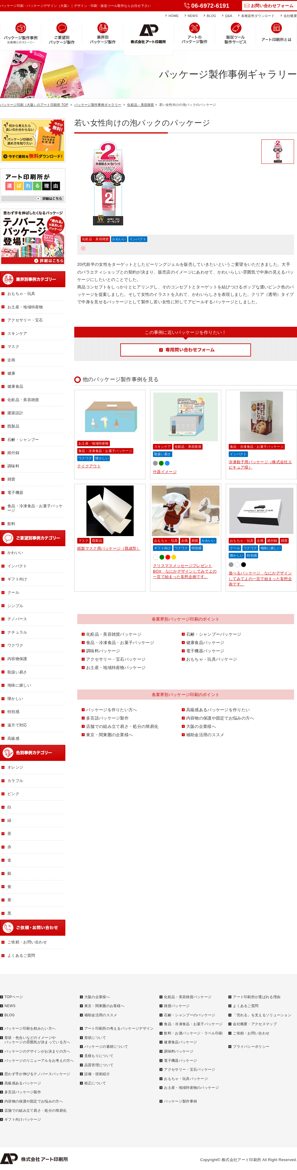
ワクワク (85, 458)
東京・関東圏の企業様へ (109, 734)
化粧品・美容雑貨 (140, 104)
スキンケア (162, 446)
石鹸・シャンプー (23, 439)
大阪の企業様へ (201, 726)
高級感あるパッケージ (22, 1083)
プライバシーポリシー (251, 1047)
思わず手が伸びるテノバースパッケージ (37, 1074)
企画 (184, 540)
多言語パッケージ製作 (107, 718)
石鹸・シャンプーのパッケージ (189, 1015)
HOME (173, 16)
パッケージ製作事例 (180, 1101)
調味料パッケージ (103, 650)
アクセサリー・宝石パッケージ (116, 659)
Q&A (228, 16)
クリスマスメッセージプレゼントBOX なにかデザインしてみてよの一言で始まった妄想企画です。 (185, 571)
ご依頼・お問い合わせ (27, 942)
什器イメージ (165, 471)
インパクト (137, 239)
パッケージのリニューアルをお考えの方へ (39, 1061)
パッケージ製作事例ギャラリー (97, 104)
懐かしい (102, 458)
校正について (95, 1083)
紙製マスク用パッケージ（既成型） (108, 548)
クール (235, 548)
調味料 (13, 466)
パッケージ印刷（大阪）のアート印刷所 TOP (34, 104)
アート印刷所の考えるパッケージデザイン (119, 1028)
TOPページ (13, 997)
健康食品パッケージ (205, 642)
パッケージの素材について (106, 1047)
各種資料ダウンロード (258, 16)
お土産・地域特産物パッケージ (116, 667)
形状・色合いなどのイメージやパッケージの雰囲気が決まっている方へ (37, 1040)
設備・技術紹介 (97, 1074)
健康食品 (15, 386)
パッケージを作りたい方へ (111, 709)
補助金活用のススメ (205, 734)
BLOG (211, 16)
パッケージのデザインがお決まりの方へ (37, 1051)
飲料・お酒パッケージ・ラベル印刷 (193, 1033)
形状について (95, 1038)
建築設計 (15, 413)
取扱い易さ (162, 454)
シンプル (15, 606)
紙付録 (272, 540)
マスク (83, 540)
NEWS (193, 16)
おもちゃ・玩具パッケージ (211, 659)
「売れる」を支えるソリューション (262, 1015)
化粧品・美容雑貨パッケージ (113, 634)
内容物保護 (17, 659)
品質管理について (98, 1065)
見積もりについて (98, 1056)
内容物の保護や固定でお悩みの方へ (220, 718)
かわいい (119, 239)
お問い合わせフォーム (272, 5)
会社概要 (290, 16)
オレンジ (15, 767)
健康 (11, 373)
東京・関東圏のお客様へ (104, 1006)
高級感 (13, 738)
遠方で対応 (17, 725)
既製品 (97, 540)
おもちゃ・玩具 (166, 540)
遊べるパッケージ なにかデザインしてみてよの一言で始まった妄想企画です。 (260, 578)
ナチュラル (17, 632)
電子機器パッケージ (205, 650)
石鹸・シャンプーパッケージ (213, 634)
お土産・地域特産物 (93, 443)
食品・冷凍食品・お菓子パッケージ (105, 451)
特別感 (197, 548)
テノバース (17, 619)
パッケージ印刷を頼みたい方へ (30, 1028)
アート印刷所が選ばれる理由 (256, 997)
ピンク (13, 793)
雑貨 (195, 540)
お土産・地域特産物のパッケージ (191, 1088)
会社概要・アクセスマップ (255, 1024)
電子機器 (15, 492)
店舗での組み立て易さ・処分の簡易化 (122, 726)
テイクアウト (89, 466)
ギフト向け (162, 548)
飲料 (11, 524)
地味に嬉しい (270, 548)
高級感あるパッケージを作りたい (218, 709)
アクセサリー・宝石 (25, 320)
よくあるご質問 (21, 955)
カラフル (15, 780)
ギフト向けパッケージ (22, 1119)
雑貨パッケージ (176, 1006)
